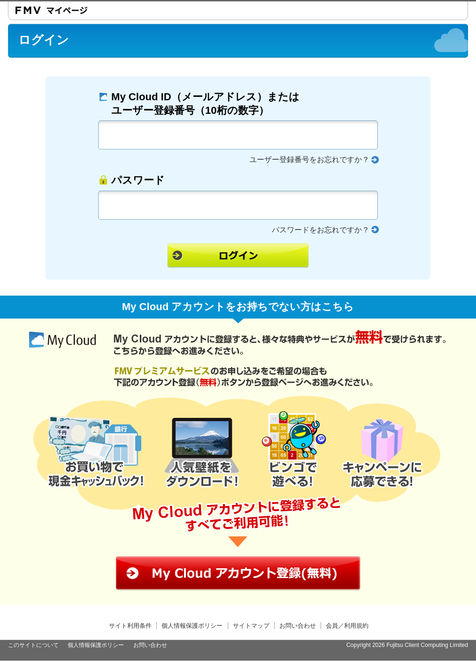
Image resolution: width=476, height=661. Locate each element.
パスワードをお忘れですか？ (320, 230)
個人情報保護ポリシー (192, 625)
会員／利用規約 (347, 625)
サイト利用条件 (130, 625)
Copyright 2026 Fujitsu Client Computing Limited (407, 645)
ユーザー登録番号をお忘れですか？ (309, 159)
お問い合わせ (297, 625)
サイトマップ (251, 625)
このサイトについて (33, 645)
